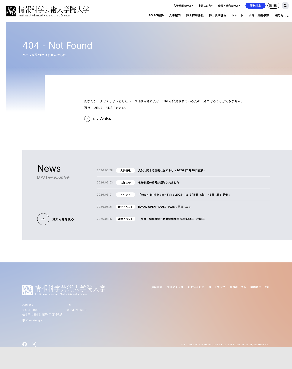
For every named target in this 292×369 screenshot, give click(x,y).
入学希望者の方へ (184, 5)
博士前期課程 (195, 15)
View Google (34, 320)
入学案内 (175, 15)
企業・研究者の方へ (229, 5)
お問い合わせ (196, 287)
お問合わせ (281, 15)
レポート (237, 15)
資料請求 (255, 5)
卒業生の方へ (206, 5)
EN (273, 5)
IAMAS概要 (156, 15)
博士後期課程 (218, 15)
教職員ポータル (260, 287)
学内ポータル (238, 287)
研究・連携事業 (259, 15)
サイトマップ (217, 287)
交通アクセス (175, 287)
